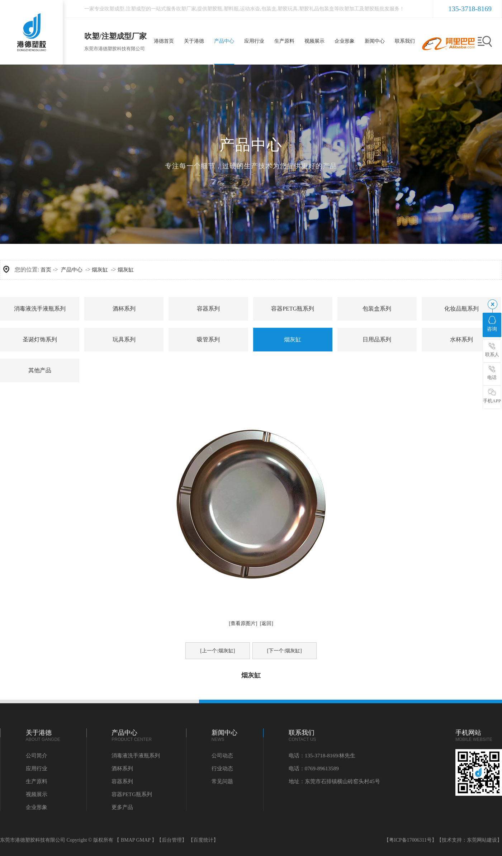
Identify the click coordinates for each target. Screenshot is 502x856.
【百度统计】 (203, 840)
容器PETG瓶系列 (292, 309)
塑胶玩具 (288, 8)
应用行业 (36, 768)
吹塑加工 (349, 8)
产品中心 (71, 270)
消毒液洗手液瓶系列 (40, 309)
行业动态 (222, 768)
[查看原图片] (243, 623)
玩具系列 (124, 339)
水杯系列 (461, 339)
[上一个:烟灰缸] (217, 650)
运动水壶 (250, 8)
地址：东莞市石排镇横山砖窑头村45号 (334, 781)
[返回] (266, 623)
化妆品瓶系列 (461, 309)
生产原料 (36, 781)
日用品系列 (377, 339)
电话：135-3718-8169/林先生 (322, 755)
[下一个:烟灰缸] (284, 650)
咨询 (492, 324)
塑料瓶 (231, 8)
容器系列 (208, 309)
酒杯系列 (124, 309)
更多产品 (122, 807)
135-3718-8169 (470, 9)
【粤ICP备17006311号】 (410, 840)
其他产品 (39, 370)
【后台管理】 (172, 840)
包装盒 (268, 8)
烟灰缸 (100, 270)
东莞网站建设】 (484, 840)
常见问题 (222, 781)
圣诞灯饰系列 (40, 339)
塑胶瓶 (214, 8)
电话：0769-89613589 (314, 768)
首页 (46, 270)
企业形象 (36, 807)
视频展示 (36, 794)
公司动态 (222, 755)
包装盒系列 (377, 309)
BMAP (128, 840)
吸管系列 (208, 339)
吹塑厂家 (186, 8)
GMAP (143, 840)
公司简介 (36, 755)
